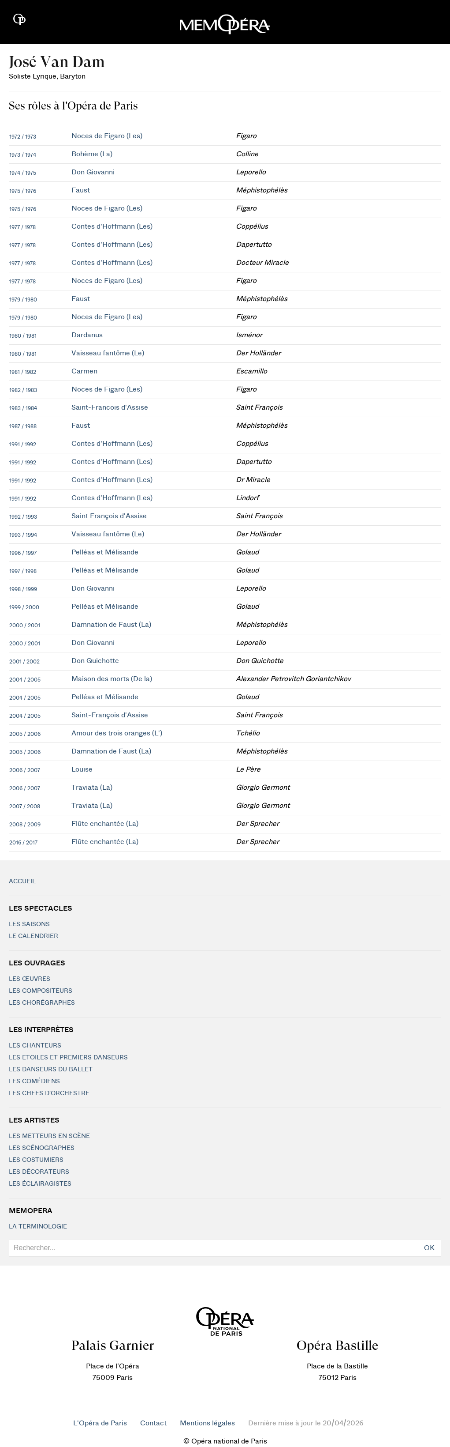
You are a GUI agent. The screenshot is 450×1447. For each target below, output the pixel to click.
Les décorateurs (39, 1172)
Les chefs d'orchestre (49, 1093)
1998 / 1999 (23, 589)
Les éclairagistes (40, 1184)
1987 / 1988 (23, 426)
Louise (82, 769)
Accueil (22, 881)
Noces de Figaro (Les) (106, 135)
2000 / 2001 (24, 625)
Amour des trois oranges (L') (116, 733)
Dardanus (87, 335)
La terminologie (38, 1227)
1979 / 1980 (23, 299)
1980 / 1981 (23, 336)
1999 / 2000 (24, 607)
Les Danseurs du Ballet (51, 1069)
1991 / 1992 (22, 444)
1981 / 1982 (22, 372)
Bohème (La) (91, 154)
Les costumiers (36, 1160)
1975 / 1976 (22, 191)
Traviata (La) (91, 787)
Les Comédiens (34, 1081)
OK (429, 1247)
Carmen (84, 371)
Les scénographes (41, 1148)
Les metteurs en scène (49, 1136)
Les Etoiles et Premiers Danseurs (68, 1058)
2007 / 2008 (24, 806)
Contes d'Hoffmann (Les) (111, 226)
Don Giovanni (93, 172)
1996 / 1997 (23, 553)
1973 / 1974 (22, 155)
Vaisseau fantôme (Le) (107, 353)
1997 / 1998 (23, 571)
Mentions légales (207, 1423)
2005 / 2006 (25, 734)
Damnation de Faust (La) (111, 624)
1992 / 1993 (23, 517)
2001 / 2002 (24, 661)
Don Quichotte (95, 660)
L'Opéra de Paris (100, 1423)
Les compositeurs (40, 991)
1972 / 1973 (22, 136)
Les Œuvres (29, 979)
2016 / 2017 (23, 842)
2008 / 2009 (25, 824)
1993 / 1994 (23, 535)
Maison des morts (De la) (111, 678)
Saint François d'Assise (109, 516)
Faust (80, 190)
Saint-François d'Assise (109, 715)
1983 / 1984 (23, 408)
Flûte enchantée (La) (104, 823)
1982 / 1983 (23, 390)
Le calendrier (33, 936)
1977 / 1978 (22, 227)
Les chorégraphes (42, 1003)
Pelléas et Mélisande (104, 552)
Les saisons (29, 924)
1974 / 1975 (22, 173)
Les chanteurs (35, 1046)
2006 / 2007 (24, 770)
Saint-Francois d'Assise (109, 407)
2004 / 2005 (25, 679)
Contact (153, 1423)
